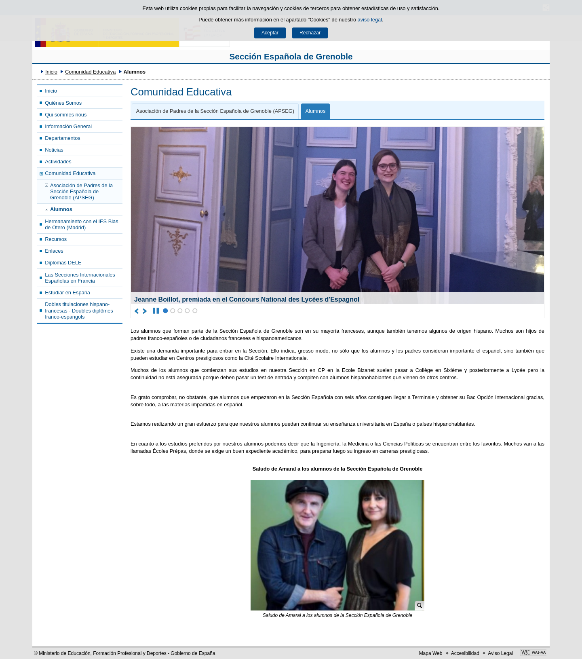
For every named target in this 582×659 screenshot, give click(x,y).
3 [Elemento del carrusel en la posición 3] (180, 310)
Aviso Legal (500, 653)
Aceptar (269, 33)
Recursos (56, 239)
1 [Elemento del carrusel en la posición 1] (165, 310)
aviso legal (370, 20)
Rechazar (310, 33)
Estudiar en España (67, 292)
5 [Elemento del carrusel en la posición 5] (195, 310)
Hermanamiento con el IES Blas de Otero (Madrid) (81, 224)
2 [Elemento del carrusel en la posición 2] (172, 310)
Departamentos (62, 138)
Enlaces (54, 251)
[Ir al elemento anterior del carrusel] (136, 311)
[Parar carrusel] (156, 311)
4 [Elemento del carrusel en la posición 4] (187, 310)
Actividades (58, 161)
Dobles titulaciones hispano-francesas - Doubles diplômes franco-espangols (79, 310)
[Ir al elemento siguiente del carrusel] (145, 311)
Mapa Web (431, 653)
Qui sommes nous (65, 115)
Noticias (54, 150)
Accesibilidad (465, 653)
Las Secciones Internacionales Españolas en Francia (80, 278)
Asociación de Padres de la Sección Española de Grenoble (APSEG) (81, 191)
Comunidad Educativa (90, 72)
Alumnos (61, 209)
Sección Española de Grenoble (290, 56)
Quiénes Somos (63, 103)
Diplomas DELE (63, 263)
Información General (68, 126)
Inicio (51, 72)
